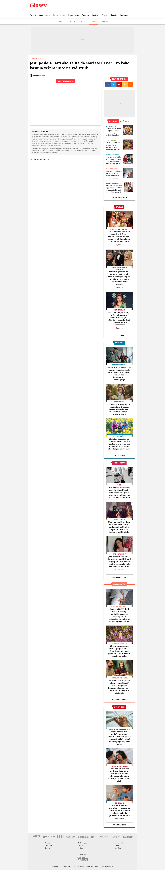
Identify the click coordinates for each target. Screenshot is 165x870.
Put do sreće (105, 21)
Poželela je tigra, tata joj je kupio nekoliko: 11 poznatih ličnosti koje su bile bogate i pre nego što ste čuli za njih (114, 188)
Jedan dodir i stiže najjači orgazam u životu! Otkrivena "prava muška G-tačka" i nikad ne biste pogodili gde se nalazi (119, 737)
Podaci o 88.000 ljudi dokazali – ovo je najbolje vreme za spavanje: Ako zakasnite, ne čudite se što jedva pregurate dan (114, 174)
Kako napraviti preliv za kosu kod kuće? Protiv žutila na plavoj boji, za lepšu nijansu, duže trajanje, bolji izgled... (119, 527)
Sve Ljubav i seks (119, 825)
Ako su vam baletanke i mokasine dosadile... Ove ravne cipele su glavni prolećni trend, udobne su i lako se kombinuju (119, 492)
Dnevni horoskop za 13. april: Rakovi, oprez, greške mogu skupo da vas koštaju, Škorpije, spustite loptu (119, 409)
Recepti (83, 21)
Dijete (93, 21)
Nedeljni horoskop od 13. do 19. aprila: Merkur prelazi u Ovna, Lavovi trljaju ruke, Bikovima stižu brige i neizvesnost (119, 444)
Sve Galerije (119, 336)
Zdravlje (59, 21)
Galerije (114, 15)
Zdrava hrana (71, 21)
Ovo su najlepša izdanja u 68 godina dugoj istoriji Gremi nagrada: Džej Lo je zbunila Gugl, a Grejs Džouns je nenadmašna (119, 318)
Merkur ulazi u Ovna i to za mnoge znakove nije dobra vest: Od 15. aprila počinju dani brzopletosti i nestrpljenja (119, 373)
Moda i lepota (44, 15)
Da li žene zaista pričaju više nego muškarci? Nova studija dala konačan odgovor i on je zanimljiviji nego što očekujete (119, 686)
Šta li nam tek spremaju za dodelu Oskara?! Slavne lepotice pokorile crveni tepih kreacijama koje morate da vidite (119, 236)
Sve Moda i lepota (119, 577)
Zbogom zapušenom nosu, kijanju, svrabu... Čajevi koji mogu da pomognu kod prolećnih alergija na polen (119, 651)
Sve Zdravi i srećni (119, 700)
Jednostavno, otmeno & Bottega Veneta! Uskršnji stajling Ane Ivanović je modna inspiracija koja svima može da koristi (119, 561)
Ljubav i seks (73, 15)
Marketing (66, 866)
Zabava (104, 15)
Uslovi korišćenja (78, 866)
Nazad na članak (37, 75)
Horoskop (124, 15)
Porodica (85, 15)
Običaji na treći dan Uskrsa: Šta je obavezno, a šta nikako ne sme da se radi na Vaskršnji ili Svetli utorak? (113, 146)
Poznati (33, 15)
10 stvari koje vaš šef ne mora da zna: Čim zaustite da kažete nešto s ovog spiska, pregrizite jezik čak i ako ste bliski (113, 160)
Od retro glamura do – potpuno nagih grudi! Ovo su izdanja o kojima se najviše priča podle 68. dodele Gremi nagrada (119, 277)
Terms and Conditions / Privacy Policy (99, 866)
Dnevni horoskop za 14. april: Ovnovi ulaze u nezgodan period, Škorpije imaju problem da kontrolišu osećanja (113, 131)
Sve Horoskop (119, 456)
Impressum (56, 866)
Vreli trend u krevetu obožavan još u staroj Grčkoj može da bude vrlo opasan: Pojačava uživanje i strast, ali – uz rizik (119, 774)
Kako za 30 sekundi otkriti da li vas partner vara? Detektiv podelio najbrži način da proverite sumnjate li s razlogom (119, 811)
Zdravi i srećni (59, 15)
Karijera (95, 15)
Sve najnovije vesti (119, 198)
